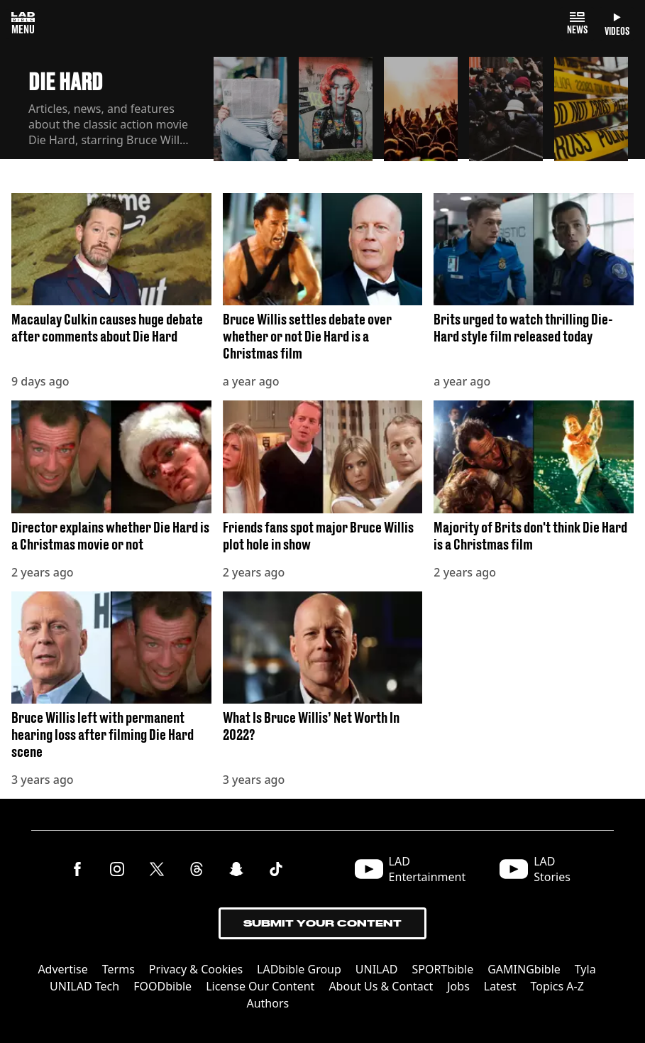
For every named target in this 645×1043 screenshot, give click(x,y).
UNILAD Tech (84, 986)
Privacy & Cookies (196, 969)
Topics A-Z (556, 986)
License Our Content (260, 986)
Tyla (585, 969)
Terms (118, 969)
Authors (267, 1003)
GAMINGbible (524, 969)
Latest (500, 986)
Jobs (458, 986)
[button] (250, 108)
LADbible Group (299, 969)
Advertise (62, 969)
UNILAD (376, 969)
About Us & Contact (381, 986)
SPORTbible (442, 969)
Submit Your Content (322, 923)
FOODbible (162, 986)
